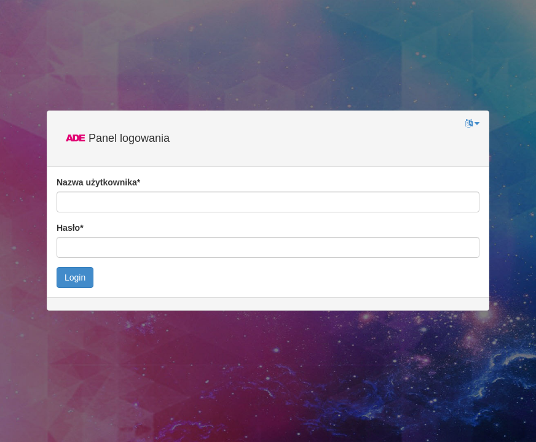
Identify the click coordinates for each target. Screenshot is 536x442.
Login (75, 277)
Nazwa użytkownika (98, 182)
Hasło (70, 228)
